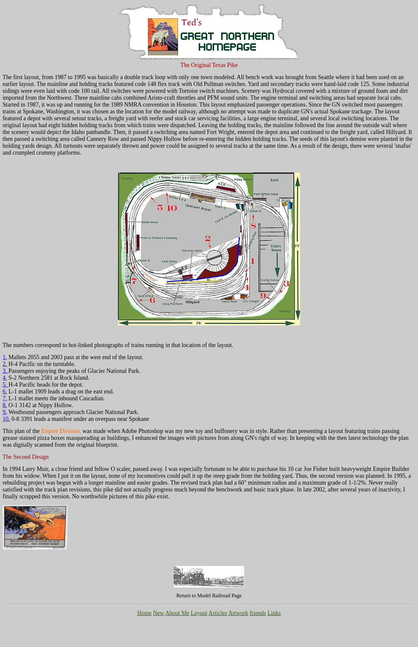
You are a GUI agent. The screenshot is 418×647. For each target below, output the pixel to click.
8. (5, 405)
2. (5, 364)
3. (5, 371)
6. (5, 391)
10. (6, 419)
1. (5, 357)
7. (5, 398)
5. (5, 384)
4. (5, 377)
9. (5, 412)
